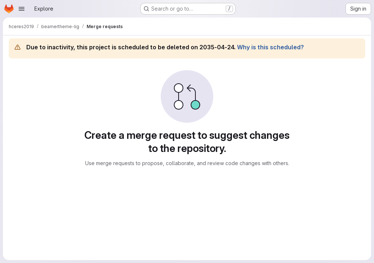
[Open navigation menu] (21, 9)
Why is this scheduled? (270, 47)
